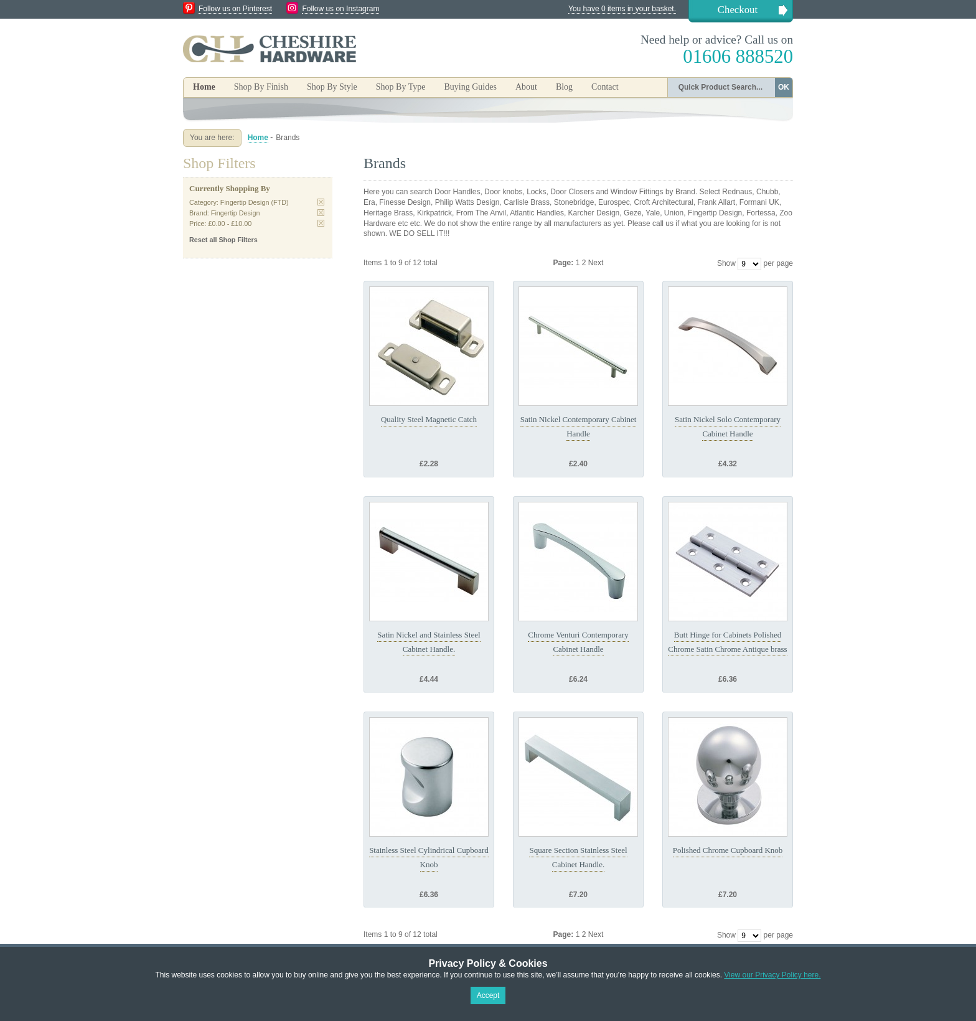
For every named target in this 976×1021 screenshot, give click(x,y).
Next (596, 262)
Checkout (738, 10)
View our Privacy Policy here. (772, 975)
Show (726, 263)
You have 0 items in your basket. (622, 8)
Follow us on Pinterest (235, 8)
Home (204, 87)
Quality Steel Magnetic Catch (429, 419)
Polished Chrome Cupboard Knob (728, 850)
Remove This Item (320, 202)
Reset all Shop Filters (223, 239)
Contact (605, 87)
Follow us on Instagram (340, 8)
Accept (488, 995)
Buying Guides (470, 87)
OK (783, 87)
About (526, 87)
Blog (564, 87)
